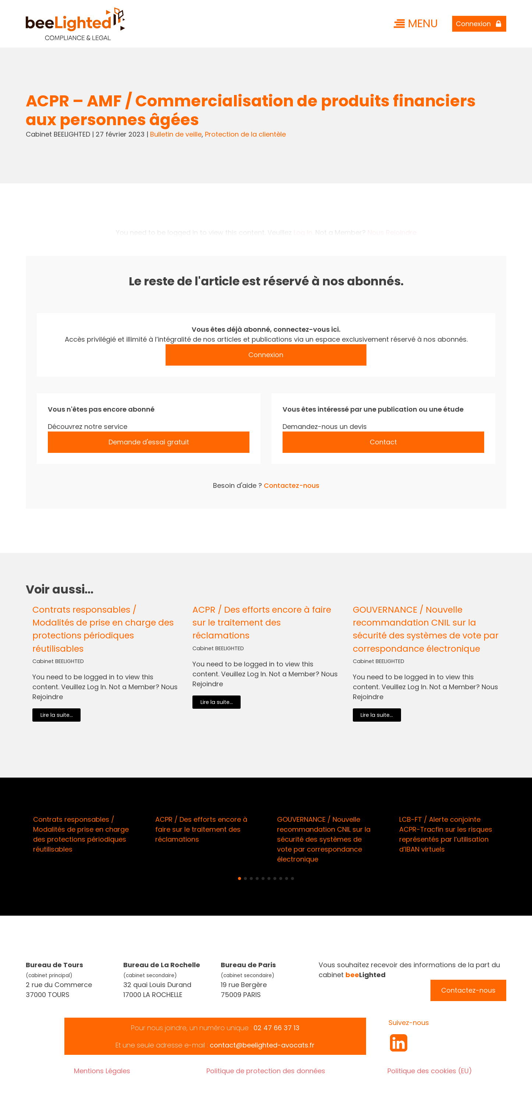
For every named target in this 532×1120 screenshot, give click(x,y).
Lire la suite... (56, 715)
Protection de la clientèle (245, 134)
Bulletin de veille (176, 134)
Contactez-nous (291, 485)
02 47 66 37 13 (276, 1027)
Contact (383, 442)
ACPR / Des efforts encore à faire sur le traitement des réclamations (261, 622)
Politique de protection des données (265, 1070)
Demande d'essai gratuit (149, 442)
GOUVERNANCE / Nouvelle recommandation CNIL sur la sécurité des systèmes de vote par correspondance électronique (426, 628)
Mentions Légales (102, 1070)
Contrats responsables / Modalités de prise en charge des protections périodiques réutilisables (103, 628)
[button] (239, 878)
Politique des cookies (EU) (429, 1070)
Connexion (265, 354)
